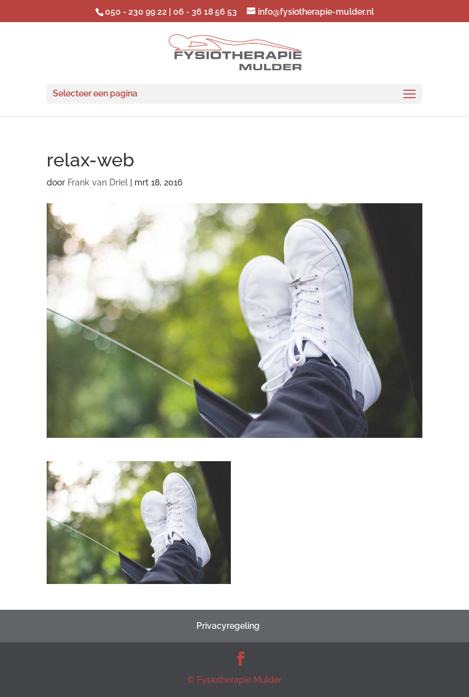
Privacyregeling (228, 626)
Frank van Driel (98, 182)
